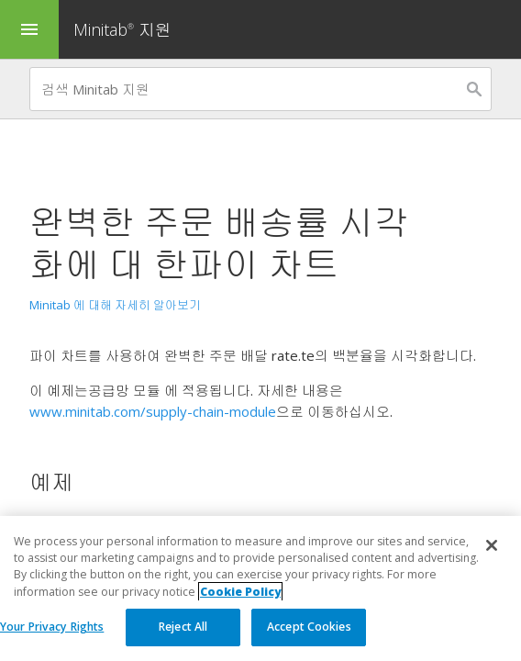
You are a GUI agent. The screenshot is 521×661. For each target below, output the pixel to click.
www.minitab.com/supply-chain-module (152, 411)
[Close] (491, 545)
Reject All (183, 626)
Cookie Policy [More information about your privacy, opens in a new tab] (240, 591)
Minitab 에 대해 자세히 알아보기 (115, 305)
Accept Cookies (309, 626)
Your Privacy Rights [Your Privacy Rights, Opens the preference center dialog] (52, 626)
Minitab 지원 (122, 29)
